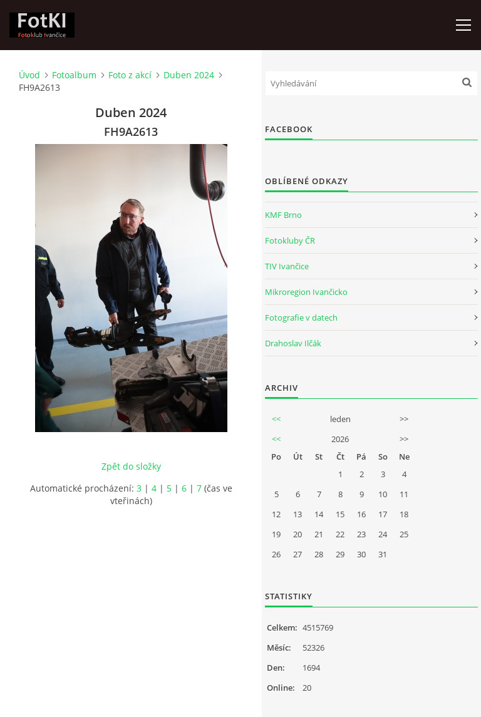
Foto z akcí (130, 75)
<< (276, 419)
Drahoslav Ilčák (293, 343)
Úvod (29, 75)
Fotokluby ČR (290, 240)
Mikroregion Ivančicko (306, 291)
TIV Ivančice (287, 266)
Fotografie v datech (301, 317)
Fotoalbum (74, 75)
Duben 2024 (188, 75)
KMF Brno (283, 214)
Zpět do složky (131, 466)
